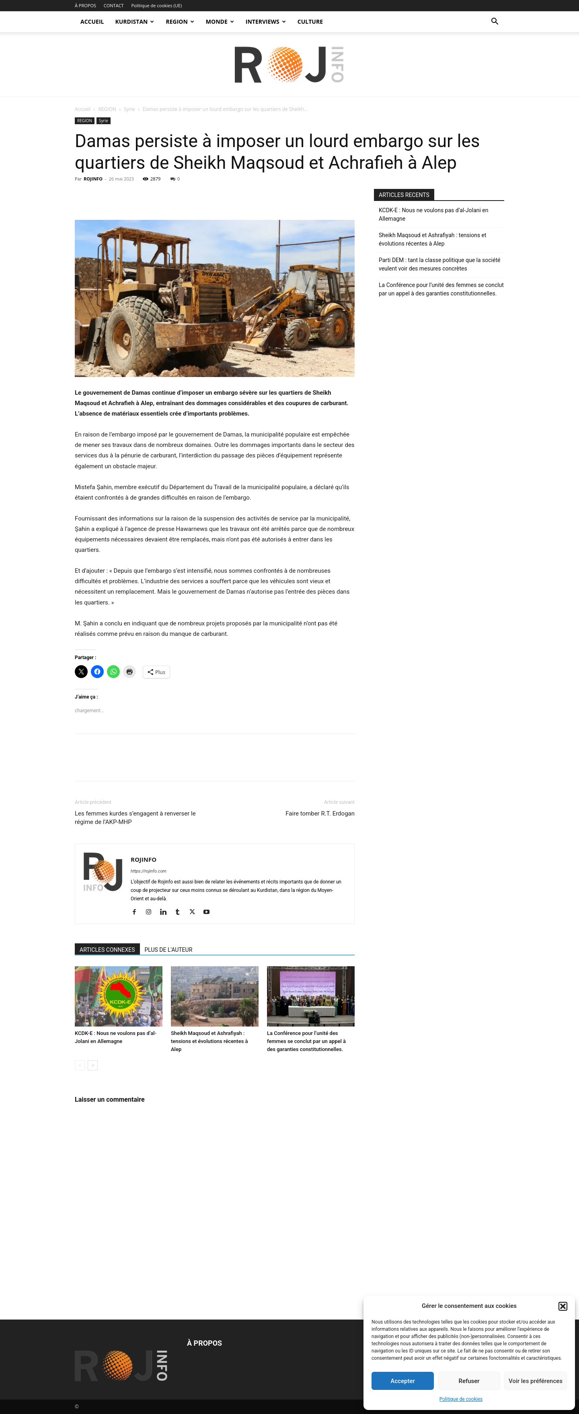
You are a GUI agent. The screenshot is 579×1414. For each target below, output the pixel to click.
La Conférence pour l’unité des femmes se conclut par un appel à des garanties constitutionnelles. (306, 1041)
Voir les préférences (536, 1381)
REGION (180, 21)
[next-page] (93, 1065)
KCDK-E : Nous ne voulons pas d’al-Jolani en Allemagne (434, 214)
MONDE (220, 21)
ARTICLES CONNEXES (107, 950)
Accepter (402, 1381)
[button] (563, 1306)
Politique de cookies (460, 1399)
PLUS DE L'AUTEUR (169, 950)
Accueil (82, 109)
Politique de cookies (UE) (156, 5)
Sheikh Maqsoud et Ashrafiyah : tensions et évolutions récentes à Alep (209, 1041)
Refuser (468, 1381)
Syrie (129, 109)
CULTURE (310, 21)
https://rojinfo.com (148, 871)
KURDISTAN (134, 21)
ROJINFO (93, 179)
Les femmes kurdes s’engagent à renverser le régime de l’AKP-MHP (135, 818)
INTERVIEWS (266, 21)
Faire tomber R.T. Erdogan (320, 813)
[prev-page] (80, 1065)
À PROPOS (85, 5)
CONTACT (114, 5)
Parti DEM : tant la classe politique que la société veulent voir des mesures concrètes (439, 264)
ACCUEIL (92, 21)
